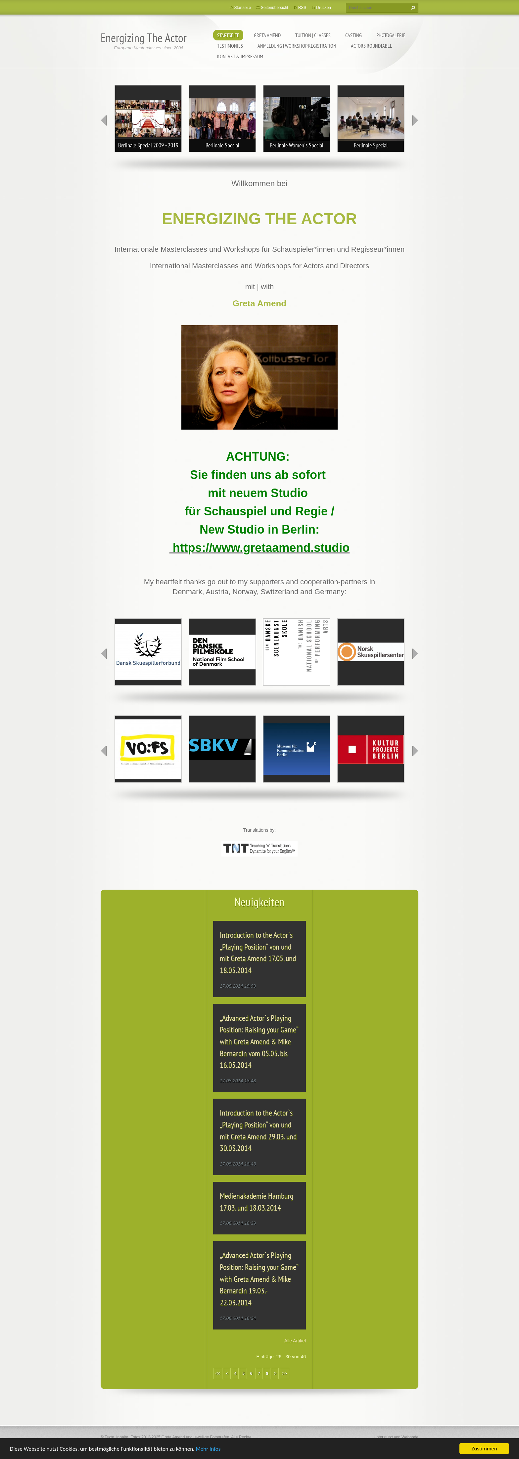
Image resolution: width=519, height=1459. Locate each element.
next (415, 120)
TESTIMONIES (230, 45)
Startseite (228, 35)
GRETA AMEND (267, 35)
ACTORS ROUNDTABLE (371, 45)
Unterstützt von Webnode (396, 1437)
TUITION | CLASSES (313, 35)
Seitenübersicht (274, 7)
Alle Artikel (295, 1340)
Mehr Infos (208, 1449)
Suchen (412, 8)
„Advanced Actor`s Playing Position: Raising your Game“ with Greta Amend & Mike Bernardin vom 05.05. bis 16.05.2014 (259, 1041)
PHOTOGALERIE (390, 35)
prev (104, 120)
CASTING (353, 35)
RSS (302, 7)
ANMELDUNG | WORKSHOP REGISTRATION (297, 45)
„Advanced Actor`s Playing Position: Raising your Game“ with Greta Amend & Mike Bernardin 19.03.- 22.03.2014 (259, 1279)
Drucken (323, 7)
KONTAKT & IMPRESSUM (240, 56)
